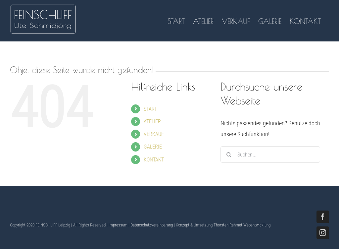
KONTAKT (154, 159)
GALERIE (153, 147)
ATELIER (152, 121)
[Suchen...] (270, 154)
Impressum (118, 224)
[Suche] (228, 154)
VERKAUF (154, 134)
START (150, 109)
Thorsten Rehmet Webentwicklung (242, 224)
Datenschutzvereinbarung (151, 224)
